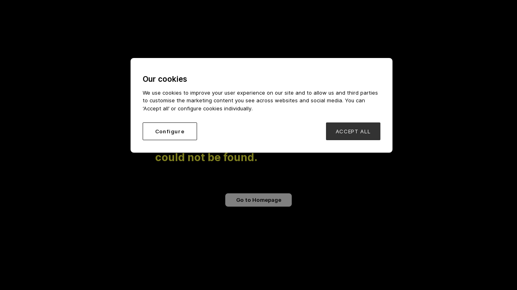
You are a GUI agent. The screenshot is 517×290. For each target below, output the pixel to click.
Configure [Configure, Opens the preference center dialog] (170, 131)
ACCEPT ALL (353, 131)
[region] (261, 105)
